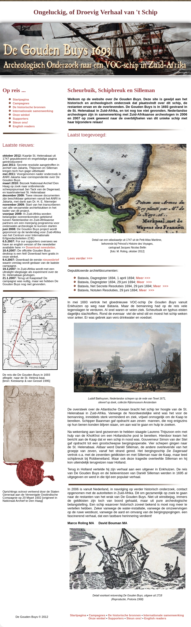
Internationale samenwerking (33, 110)
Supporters (20, 118)
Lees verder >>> (79, 258)
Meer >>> (143, 278)
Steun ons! (20, 122)
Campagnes (21, 103)
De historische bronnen (29, 107)
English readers (24, 126)
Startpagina (21, 99)
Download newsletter (40, 247)
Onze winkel (21, 114)
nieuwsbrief (51, 259)
